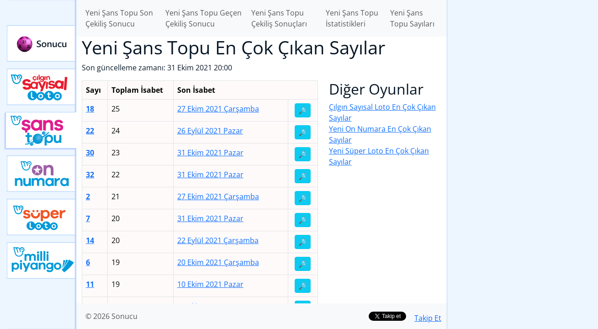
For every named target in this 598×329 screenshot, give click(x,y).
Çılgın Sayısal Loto (41, 87)
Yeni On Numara (41, 173)
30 (90, 153)
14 (90, 240)
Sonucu (41, 43)
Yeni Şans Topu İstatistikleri (352, 18)
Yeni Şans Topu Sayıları (412, 18)
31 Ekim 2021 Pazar (210, 153)
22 (90, 131)
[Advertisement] (522, 144)
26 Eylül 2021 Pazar (210, 131)
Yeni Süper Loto (41, 217)
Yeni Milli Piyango (41, 260)
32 (90, 175)
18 (90, 109)
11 (90, 284)
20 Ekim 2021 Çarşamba (218, 262)
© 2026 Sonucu (111, 316)
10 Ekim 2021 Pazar (210, 284)
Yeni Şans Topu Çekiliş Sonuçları (279, 18)
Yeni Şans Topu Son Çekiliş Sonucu (119, 18)
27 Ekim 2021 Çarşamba (218, 109)
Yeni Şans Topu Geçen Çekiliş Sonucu (203, 18)
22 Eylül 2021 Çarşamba (218, 240)
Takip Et (427, 318)
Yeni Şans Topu (40, 130)
